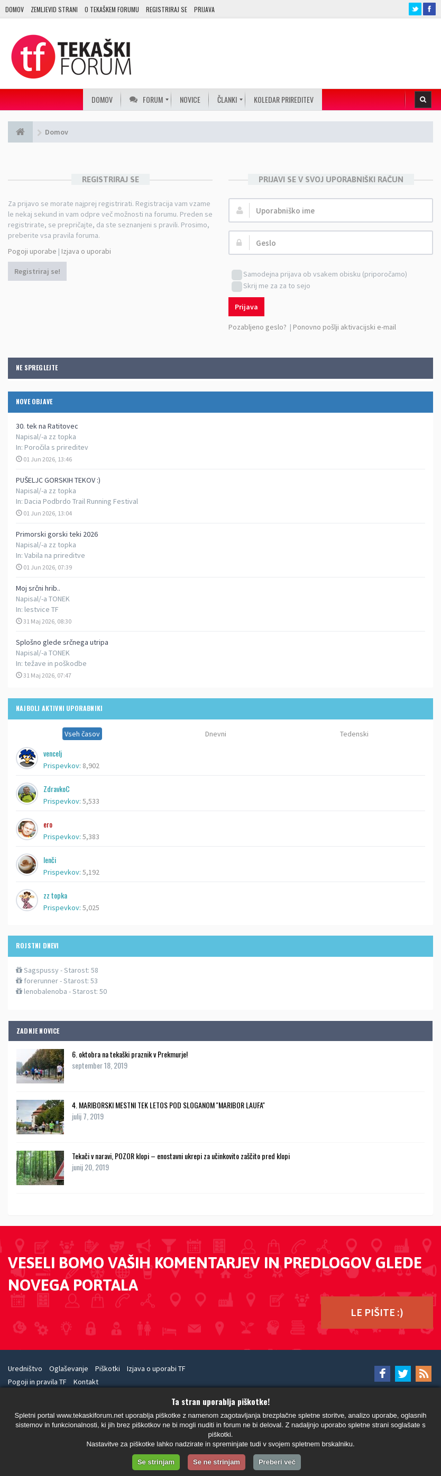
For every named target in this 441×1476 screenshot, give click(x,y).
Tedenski (354, 734)
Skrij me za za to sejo (271, 286)
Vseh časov (82, 734)
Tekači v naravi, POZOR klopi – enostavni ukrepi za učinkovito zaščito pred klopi (181, 1155)
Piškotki (107, 1368)
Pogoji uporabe (32, 251)
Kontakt (86, 1381)
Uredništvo (25, 1368)
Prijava (204, 9)
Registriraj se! (37, 271)
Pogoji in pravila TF (37, 1381)
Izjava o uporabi (86, 251)
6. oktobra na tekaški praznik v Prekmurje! (130, 1054)
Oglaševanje (68, 1368)
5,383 (90, 836)
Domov (14, 9)
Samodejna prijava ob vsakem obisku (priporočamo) (319, 274)
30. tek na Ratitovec (47, 426)
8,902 (90, 765)
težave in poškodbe (55, 663)
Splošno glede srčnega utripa (62, 642)
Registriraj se (166, 9)
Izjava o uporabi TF (156, 1368)
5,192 (90, 872)
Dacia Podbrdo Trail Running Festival (81, 501)
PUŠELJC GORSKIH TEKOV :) (58, 480)
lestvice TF (41, 609)
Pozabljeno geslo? (257, 327)
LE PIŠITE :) (377, 1312)
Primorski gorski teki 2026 (57, 534)
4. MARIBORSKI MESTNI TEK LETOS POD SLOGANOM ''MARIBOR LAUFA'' (168, 1104)
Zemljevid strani (54, 9)
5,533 (90, 801)
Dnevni (215, 734)
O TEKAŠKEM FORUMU (112, 9)
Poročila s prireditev (56, 447)
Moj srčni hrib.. (38, 588)
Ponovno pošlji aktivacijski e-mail (344, 327)
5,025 (90, 907)
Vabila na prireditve (54, 555)
